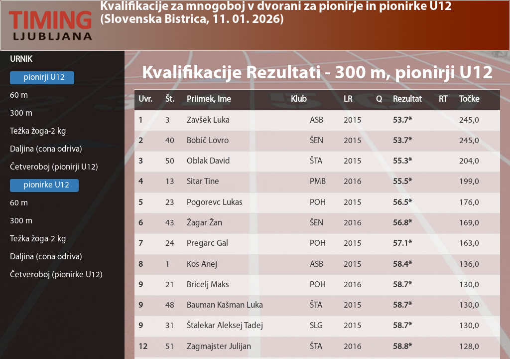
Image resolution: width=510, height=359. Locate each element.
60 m (19, 95)
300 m (21, 113)
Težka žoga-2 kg (38, 131)
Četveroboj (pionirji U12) (54, 167)
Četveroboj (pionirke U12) (56, 275)
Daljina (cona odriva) (46, 149)
